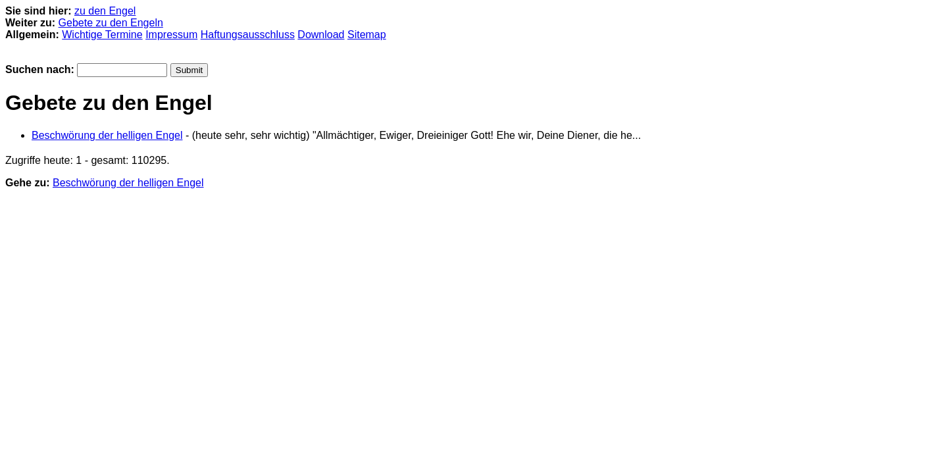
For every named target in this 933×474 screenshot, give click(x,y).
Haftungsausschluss (248, 34)
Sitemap (366, 34)
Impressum (171, 34)
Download (320, 34)
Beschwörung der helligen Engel (107, 135)
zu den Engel (105, 10)
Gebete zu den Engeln (111, 22)
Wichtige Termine (102, 34)
